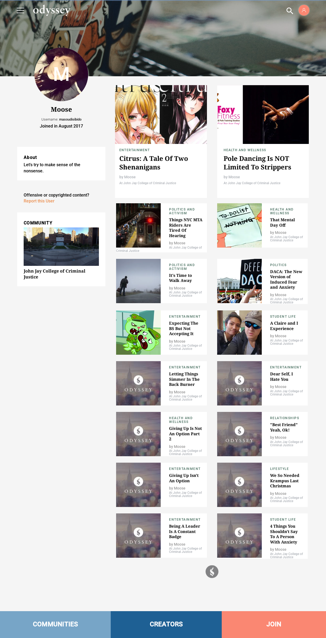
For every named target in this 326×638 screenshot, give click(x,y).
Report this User (39, 201)
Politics (278, 265)
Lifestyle (279, 469)
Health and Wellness (245, 150)
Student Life (283, 316)
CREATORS (166, 624)
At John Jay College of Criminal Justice (147, 183)
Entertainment (134, 150)
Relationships (284, 418)
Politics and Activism (182, 211)
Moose (130, 177)
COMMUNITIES (55, 624)
